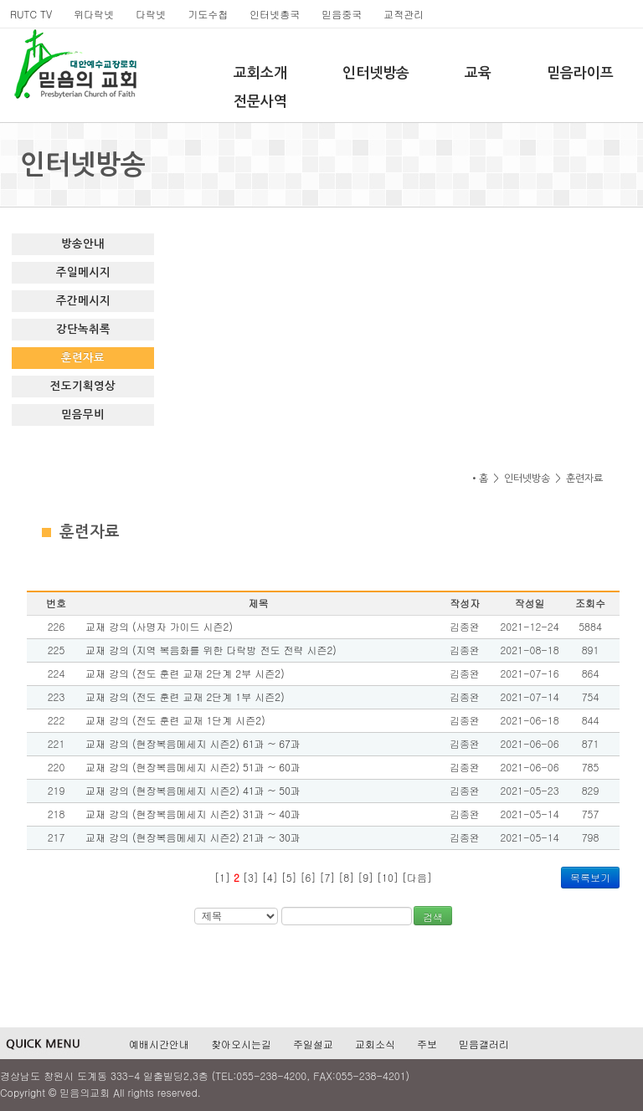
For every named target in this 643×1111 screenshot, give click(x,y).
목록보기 (590, 877)
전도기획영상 (83, 386)
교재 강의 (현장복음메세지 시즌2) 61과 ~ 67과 (193, 743)
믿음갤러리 (484, 1044)
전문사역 (260, 102)
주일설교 (313, 1044)
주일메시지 (83, 272)
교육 (478, 73)
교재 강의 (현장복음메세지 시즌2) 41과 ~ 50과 (193, 790)
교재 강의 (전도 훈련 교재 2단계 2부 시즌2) (185, 673)
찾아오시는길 (241, 1044)
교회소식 (375, 1044)
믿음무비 (83, 414)
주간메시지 (83, 300)
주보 (427, 1044)
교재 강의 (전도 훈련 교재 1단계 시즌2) (175, 720)
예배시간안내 (159, 1044)
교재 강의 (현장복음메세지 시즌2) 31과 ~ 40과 (193, 813)
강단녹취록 (83, 329)
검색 (433, 916)
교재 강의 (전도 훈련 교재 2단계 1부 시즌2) (185, 696)
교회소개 (260, 73)
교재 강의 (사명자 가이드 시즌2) (159, 626)
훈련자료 (83, 357)
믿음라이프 (580, 73)
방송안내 (83, 243)
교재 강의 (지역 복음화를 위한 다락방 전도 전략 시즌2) (211, 650)
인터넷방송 (375, 73)
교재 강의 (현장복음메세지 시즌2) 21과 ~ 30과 (193, 837)
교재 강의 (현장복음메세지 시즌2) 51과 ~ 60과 (193, 767)
